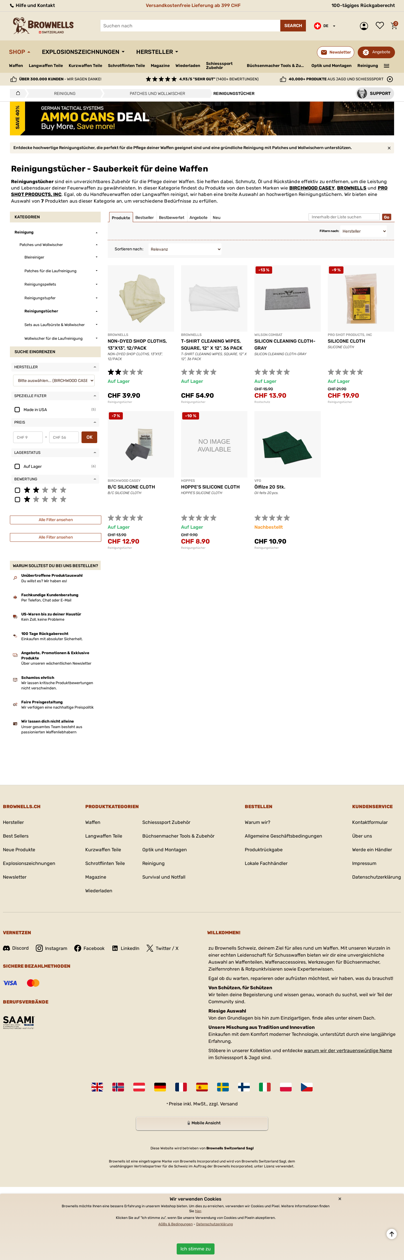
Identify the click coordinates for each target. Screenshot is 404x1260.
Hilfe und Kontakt (32, 5)
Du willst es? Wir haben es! (44, 581)
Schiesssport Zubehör (219, 66)
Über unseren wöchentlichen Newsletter (56, 663)
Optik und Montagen (331, 65)
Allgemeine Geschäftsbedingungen (283, 836)
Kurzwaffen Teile (85, 65)
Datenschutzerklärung (376, 877)
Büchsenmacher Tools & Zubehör (277, 65)
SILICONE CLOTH (346, 341)
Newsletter (14, 877)
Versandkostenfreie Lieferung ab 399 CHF (193, 5)
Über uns (362, 836)
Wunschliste (381, 26)
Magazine (160, 65)
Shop (17, 51)
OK (89, 437)
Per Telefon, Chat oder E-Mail (46, 600)
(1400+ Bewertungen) (218, 79)
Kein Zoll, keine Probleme (42, 619)
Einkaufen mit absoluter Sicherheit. (52, 639)
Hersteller (154, 51)
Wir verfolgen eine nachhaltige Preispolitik (57, 707)
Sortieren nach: (129, 249)
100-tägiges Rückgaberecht (363, 5)
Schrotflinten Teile (126, 65)
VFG (257, 481)
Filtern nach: (329, 231)
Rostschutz (262, 402)
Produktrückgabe (264, 849)
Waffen (16, 65)
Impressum (364, 863)
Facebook (89, 948)
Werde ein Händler (372, 849)
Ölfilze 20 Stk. (269, 487)
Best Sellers (16, 836)
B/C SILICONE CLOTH (131, 487)
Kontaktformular (370, 822)
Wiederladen (188, 65)
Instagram (51, 948)
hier (198, 1211)
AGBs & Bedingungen (175, 1224)
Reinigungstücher (120, 402)
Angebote (381, 51)
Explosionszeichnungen (80, 51)
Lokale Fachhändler (266, 863)
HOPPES (188, 481)
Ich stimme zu (195, 1249)
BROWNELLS (351, 188)
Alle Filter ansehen (56, 519)
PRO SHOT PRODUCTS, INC (350, 335)
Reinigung (367, 65)
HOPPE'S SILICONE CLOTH (210, 487)
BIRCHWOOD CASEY (312, 188)
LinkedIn (125, 948)
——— (386, 65)
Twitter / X (162, 948)
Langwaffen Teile (46, 65)
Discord (16, 948)
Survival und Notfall (163, 877)
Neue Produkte (19, 849)
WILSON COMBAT (268, 335)
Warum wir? (257, 822)
